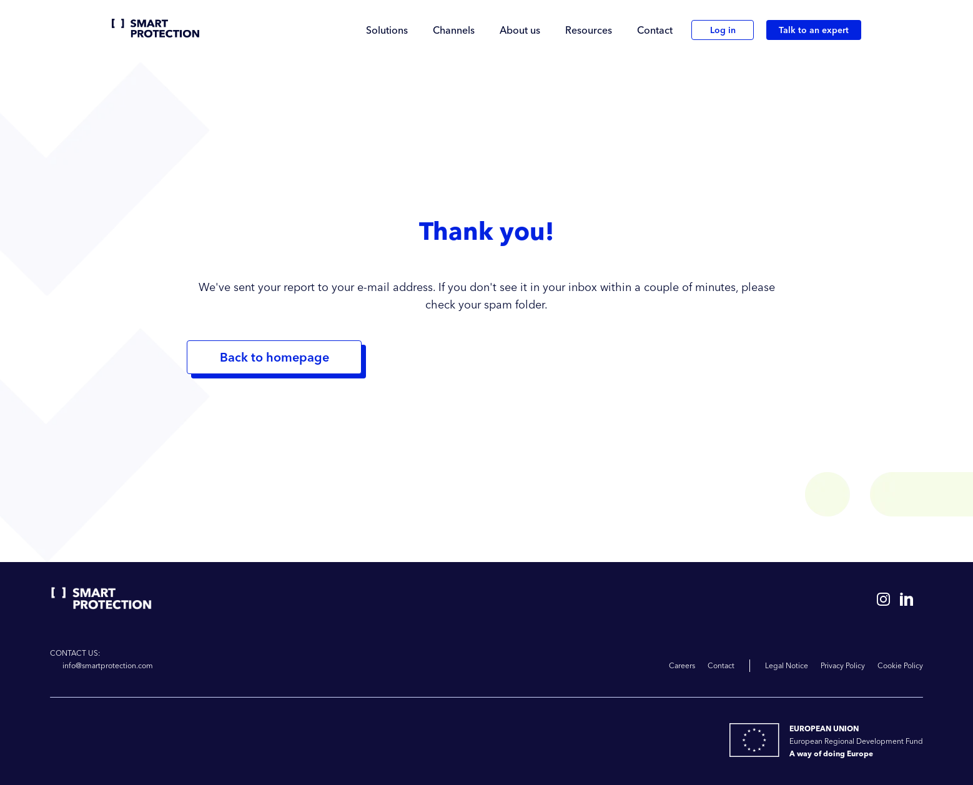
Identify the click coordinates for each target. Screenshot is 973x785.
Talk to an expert (814, 30)
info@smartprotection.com (107, 665)
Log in (723, 30)
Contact (655, 30)
